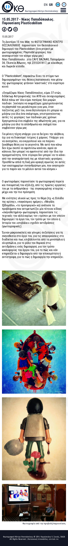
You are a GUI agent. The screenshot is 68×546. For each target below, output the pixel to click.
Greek (51, 5)
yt (58, 4)
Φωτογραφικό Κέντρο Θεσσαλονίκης (41, 11)
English (46, 5)
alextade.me (54, 539)
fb (64, 4)
